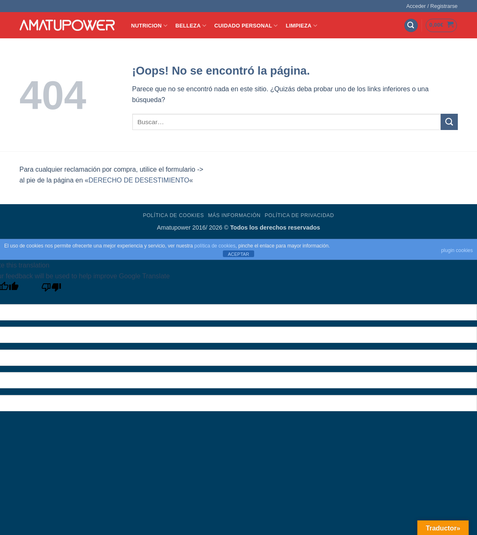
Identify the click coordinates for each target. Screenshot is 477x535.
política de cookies (215, 246)
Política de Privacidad (299, 215)
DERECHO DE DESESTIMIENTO (138, 180)
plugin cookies (457, 250)
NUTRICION (149, 26)
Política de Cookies (173, 215)
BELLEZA (190, 26)
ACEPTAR (238, 254)
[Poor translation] (51, 289)
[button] (431, 6)
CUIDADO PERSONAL (246, 26)
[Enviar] (449, 122)
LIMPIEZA (301, 26)
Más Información (234, 215)
